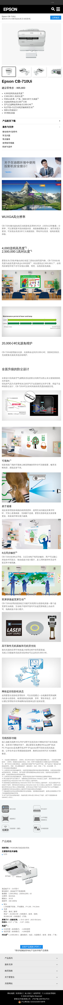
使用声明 (36, 993)
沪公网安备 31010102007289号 (31, 1002)
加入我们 (28, 993)
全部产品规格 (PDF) (31, 947)
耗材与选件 (7, 147)
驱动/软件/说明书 (9, 132)
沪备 (40, 999)
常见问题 (6, 135)
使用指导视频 (8, 143)
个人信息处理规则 (49, 993)
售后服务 (6, 139)
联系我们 (19, 993)
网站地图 (10, 993)
